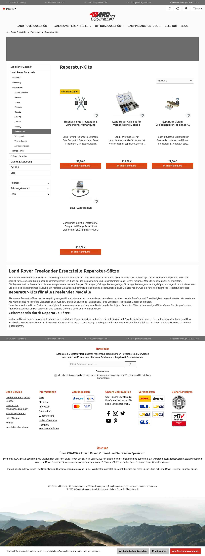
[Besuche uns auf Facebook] (108, 413)
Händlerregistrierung (16, 413)
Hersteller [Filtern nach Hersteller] (30, 183)
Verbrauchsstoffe (21, 141)
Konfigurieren (159, 551)
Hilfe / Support (13, 418)
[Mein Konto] (186, 9)
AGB (125, 375)
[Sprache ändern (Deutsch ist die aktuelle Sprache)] (9, 8)
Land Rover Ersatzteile (23, 72)
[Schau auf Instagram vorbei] (115, 413)
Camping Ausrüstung (21, 162)
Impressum (44, 406)
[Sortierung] (174, 81)
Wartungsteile (20, 136)
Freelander (17, 87)
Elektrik (17, 102)
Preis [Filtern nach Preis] (30, 194)
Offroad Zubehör (19, 156)
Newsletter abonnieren (17, 427)
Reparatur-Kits (20, 131)
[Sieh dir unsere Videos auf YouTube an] (108, 421)
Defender (16, 77)
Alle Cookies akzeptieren (185, 551)
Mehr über (44, 402)
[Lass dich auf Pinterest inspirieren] (115, 421)
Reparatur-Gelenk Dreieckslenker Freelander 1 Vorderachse (172, 123)
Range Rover (18, 151)
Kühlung (18, 117)
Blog (13, 173)
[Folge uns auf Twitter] (122, 413)
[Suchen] (169, 9)
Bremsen (18, 97)
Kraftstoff (18, 122)
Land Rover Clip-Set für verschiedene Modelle (126, 123)
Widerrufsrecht (46, 416)
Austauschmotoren (22, 146)
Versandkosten (95, 486)
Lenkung (18, 127)
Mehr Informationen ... (92, 551)
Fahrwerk (18, 107)
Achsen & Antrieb (21, 93)
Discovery (16, 82)
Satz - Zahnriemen (81, 209)
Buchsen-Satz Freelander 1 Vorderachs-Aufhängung (80, 123)
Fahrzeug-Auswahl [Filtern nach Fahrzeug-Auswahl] (30, 188)
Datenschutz (45, 411)
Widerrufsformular (48, 420)
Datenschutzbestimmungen (81, 375)
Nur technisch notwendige (133, 551)
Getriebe (18, 112)
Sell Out (15, 167)
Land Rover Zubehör (21, 67)
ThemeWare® (132, 489)
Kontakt (9, 422)
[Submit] (130, 364)
